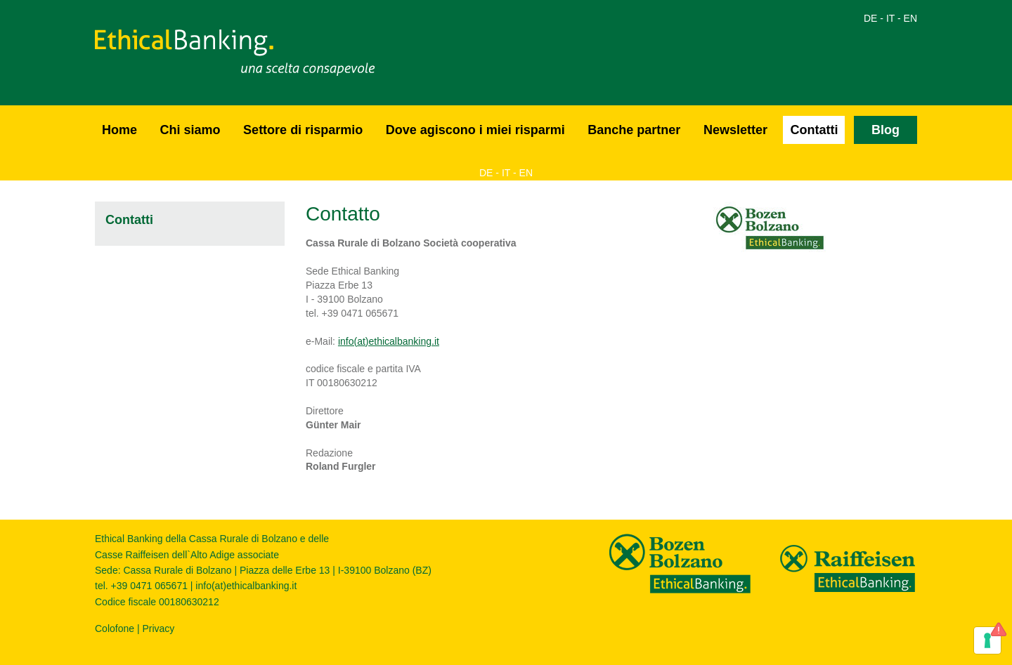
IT (890, 18)
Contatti (814, 130)
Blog (885, 130)
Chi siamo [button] (190, 130)
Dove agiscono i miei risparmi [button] (475, 130)
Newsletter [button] (735, 130)
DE (870, 18)
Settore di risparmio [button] (303, 130)
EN (910, 18)
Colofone (114, 628)
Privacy (158, 628)
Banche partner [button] (634, 130)
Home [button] (119, 130)
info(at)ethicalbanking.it (388, 341)
